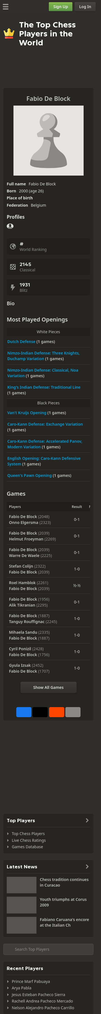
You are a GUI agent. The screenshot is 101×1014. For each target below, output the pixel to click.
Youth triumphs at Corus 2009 (63, 902)
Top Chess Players (28, 833)
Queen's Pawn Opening (30, 475)
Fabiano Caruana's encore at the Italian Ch (64, 922)
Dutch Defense (21, 341)
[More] (73, 712)
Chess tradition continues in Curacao (64, 882)
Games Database (27, 846)
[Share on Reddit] (56, 712)
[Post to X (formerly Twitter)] (40, 712)
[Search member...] (48, 949)
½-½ (77, 585)
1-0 (77, 569)
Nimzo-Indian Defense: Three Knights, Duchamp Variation (43, 355)
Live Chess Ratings (29, 840)
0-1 (77, 519)
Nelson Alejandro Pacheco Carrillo (43, 1007)
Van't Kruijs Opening (27, 412)
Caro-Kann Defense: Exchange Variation (45, 424)
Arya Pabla (21, 987)
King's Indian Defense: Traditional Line (44, 387)
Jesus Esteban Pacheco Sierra (38, 994)
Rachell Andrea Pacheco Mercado (42, 1001)
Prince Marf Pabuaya (31, 981)
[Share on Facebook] (23, 712)
